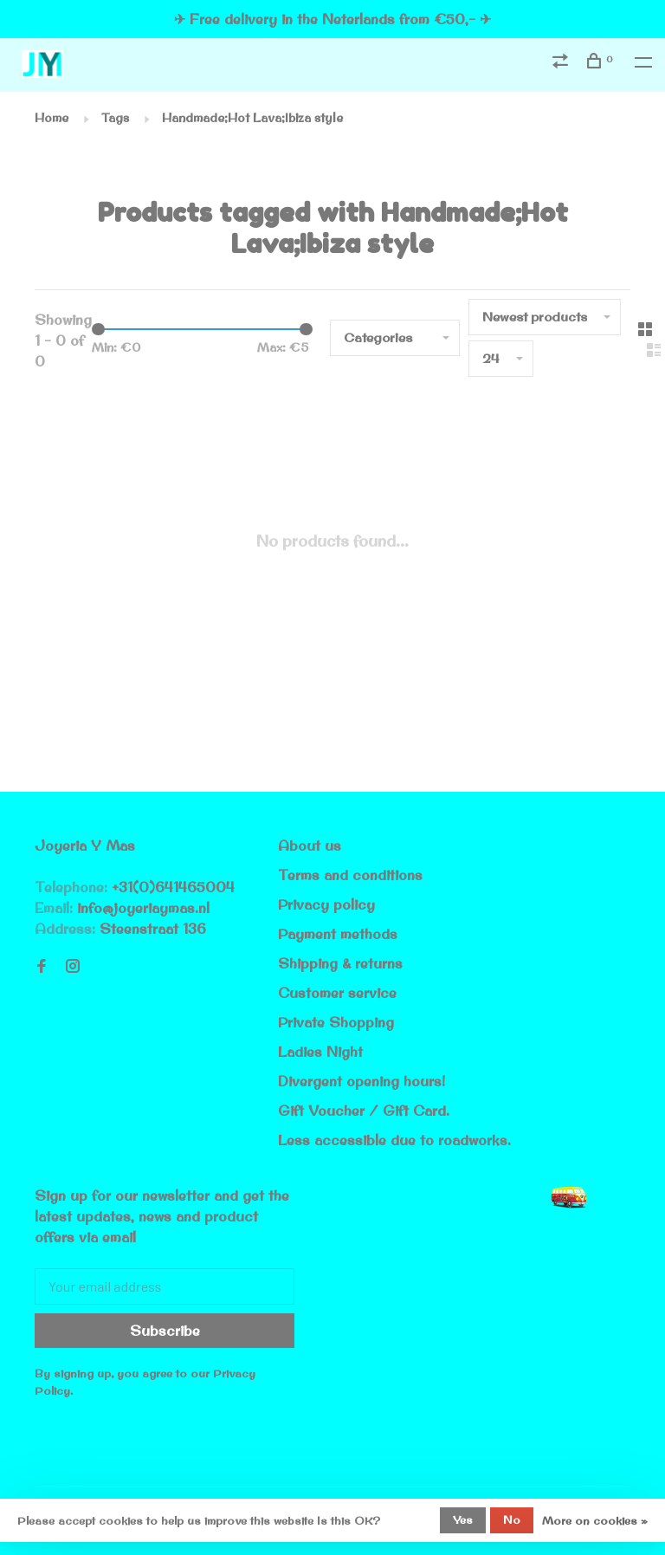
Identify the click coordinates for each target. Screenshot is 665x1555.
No (511, 1519)
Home (51, 118)
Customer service (337, 992)
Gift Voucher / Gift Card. (363, 1110)
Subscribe (165, 1330)
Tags (115, 118)
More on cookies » (595, 1520)
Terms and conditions (350, 875)
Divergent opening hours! (361, 1081)
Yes (463, 1519)
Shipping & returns (340, 963)
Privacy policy (326, 904)
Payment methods (337, 934)
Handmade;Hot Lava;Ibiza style (252, 118)
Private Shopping (336, 1022)
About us (309, 845)
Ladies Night (320, 1051)
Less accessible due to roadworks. (394, 1140)
